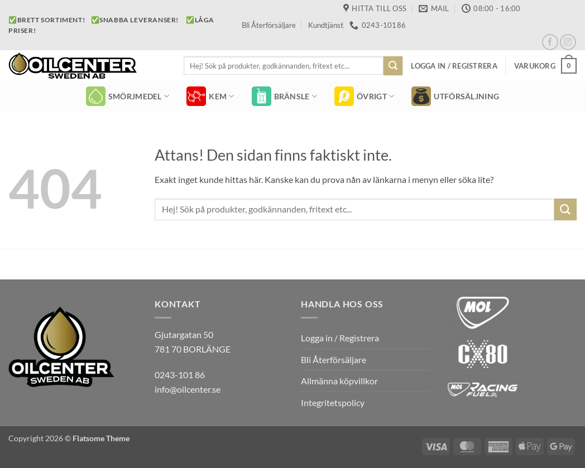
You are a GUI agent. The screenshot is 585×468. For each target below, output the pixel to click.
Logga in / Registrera (340, 337)
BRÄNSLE (285, 96)
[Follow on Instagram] (568, 42)
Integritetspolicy (333, 402)
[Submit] (392, 65)
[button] (454, 66)
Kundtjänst (325, 25)
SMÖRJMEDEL (127, 96)
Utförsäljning (455, 96)
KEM (210, 96)
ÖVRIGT (364, 96)
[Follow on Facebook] (550, 42)
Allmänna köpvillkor (339, 380)
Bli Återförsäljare (269, 25)
